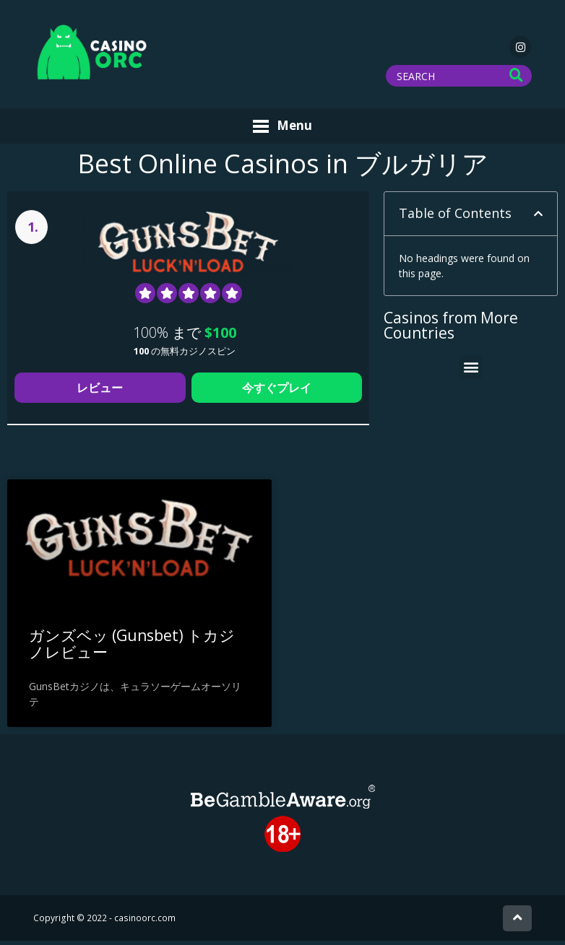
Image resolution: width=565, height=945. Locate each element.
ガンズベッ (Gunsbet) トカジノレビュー (132, 648)
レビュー (100, 392)
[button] (538, 218)
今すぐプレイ (276, 392)
